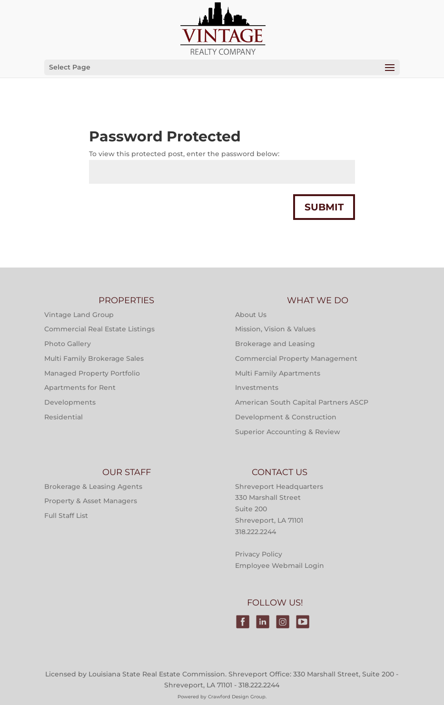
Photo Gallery (67, 343)
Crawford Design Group (237, 697)
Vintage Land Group (79, 314)
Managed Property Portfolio (92, 373)
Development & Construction (285, 417)
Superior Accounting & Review (287, 431)
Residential (63, 417)
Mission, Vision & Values (275, 329)
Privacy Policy (258, 554)
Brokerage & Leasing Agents (93, 486)
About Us (250, 314)
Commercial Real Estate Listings (99, 329)
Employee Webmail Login (279, 565)
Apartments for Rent (80, 387)
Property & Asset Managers (90, 500)
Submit (324, 207)
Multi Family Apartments (277, 373)
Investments (256, 387)
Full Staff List (66, 515)
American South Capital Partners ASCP (301, 402)
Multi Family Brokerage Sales (94, 358)
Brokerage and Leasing (275, 343)
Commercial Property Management (296, 358)
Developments (70, 402)
